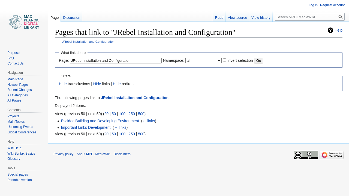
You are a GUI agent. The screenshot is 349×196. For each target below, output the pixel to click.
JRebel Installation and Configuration (88, 41)
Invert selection (240, 60)
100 (122, 114)
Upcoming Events (20, 127)
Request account (332, 5)
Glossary (13, 159)
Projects (13, 116)
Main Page (15, 79)
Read (219, 18)
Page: (64, 60)
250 (131, 114)
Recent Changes (19, 90)
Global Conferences (21, 132)
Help (338, 30)
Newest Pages (17, 85)
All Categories (17, 95)
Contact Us (15, 63)
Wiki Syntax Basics (21, 153)
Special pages (17, 174)
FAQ (10, 58)
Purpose (13, 53)
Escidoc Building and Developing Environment (100, 121)
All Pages (14, 100)
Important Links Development (85, 127)
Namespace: (173, 60)
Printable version (19, 180)
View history (260, 18)
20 (106, 114)
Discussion (71, 18)
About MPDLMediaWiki (93, 154)
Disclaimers (122, 154)
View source (237, 18)
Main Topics (16, 122)
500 (141, 114)
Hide (63, 84)
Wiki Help (14, 148)
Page (54, 18)
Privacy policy (63, 154)
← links (148, 121)
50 (114, 114)
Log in (313, 5)
